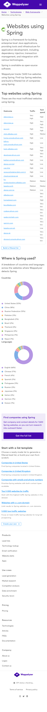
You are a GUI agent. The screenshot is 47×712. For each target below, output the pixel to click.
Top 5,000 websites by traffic (15, 491)
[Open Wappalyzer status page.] (23, 683)
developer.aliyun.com (12, 155)
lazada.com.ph (9, 228)
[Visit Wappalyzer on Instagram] (20, 696)
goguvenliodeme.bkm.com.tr (15, 172)
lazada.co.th (8, 186)
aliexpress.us (8, 123)
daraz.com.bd (9, 164)
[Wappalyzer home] (16, 4)
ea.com (6, 129)
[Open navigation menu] (40, 5)
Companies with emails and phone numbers (22, 480)
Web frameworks (32, 12)
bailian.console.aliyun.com (14, 160)
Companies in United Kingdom (16, 471)
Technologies (16, 12)
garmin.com (8, 223)
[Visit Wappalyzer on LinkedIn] (27, 696)
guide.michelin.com (11, 217)
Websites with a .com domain (15, 503)
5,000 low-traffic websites (14, 511)
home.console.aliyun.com (13, 138)
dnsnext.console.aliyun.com (14, 239)
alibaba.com (8, 195)
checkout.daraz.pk (11, 176)
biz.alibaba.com (10, 205)
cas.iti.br (7, 168)
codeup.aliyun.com (11, 211)
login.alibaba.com (11, 149)
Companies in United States (15, 463)
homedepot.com (10, 200)
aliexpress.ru (8, 117)
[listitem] (23, 540)
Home (4, 12)
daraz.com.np (9, 190)
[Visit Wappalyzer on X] (23, 696)
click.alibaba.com (10, 134)
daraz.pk (7, 233)
